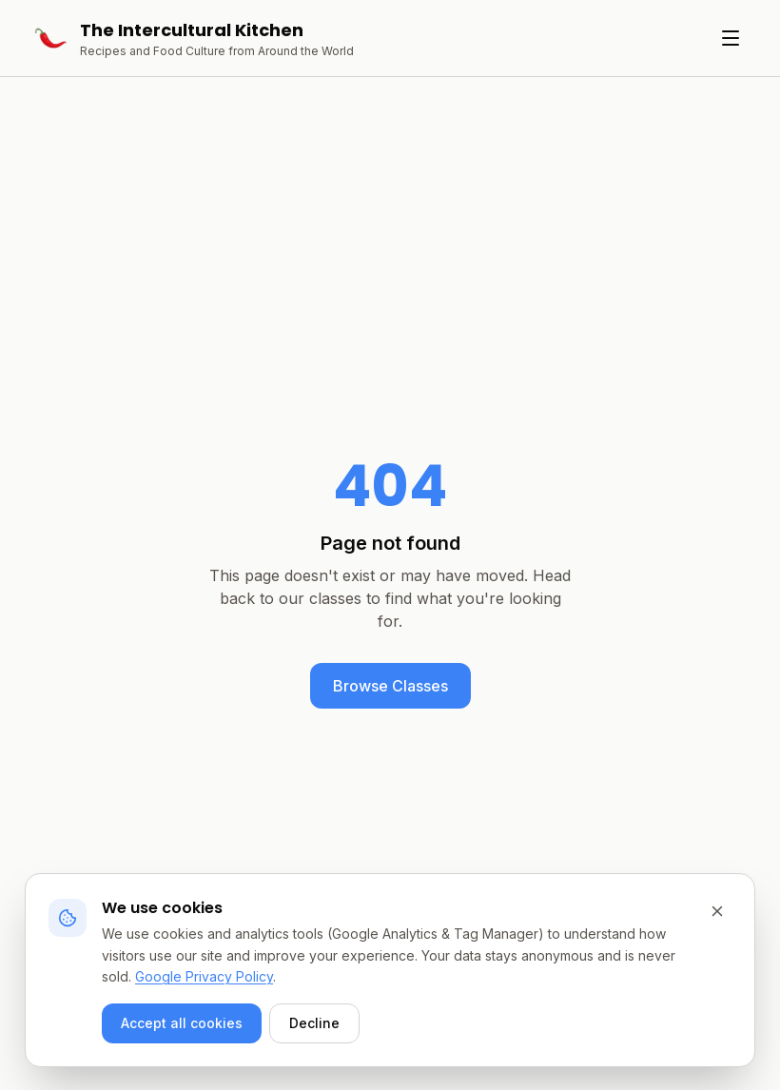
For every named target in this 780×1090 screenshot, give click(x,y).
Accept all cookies (182, 1023)
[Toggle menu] (731, 38)
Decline (314, 1023)
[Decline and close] (717, 911)
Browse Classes (390, 685)
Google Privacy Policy (204, 976)
